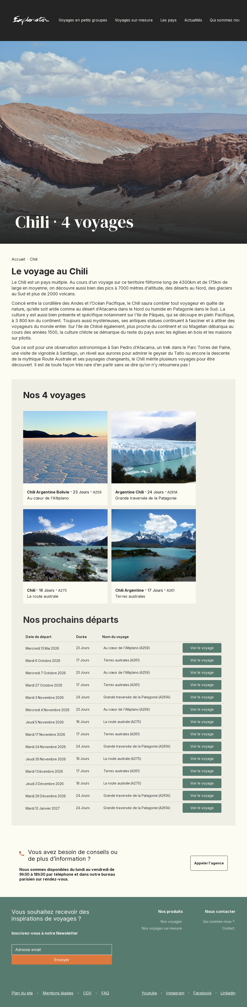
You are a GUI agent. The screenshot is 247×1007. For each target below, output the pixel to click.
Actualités (193, 20)
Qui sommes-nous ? (218, 921)
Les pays (168, 20)
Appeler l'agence (209, 863)
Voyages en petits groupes (83, 20)
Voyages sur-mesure (134, 20)
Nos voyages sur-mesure (162, 928)
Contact (228, 928)
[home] (31, 21)
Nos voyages (171, 921)
